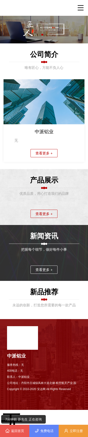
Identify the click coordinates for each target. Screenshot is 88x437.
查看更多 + (44, 153)
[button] (42, 35)
